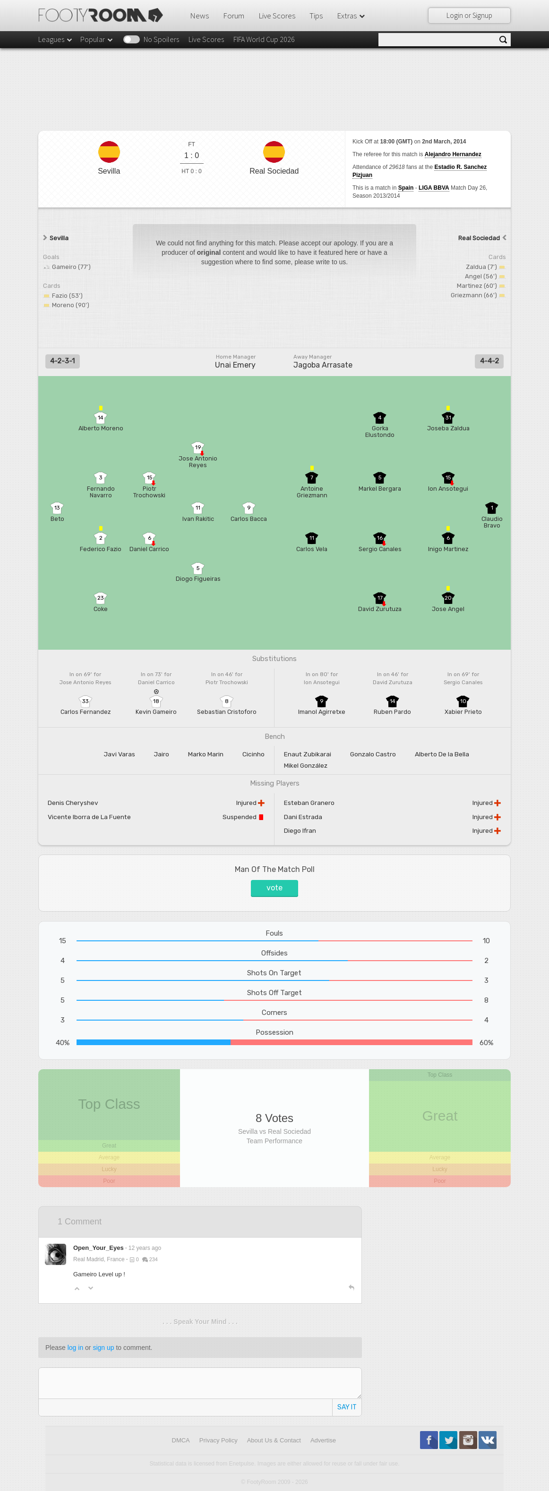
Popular (97, 39)
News (199, 15)
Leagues (55, 39)
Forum (233, 15)
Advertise (323, 1440)
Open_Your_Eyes (98, 1247)
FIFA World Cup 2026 (264, 39)
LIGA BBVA (434, 187)
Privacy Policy (218, 1440)
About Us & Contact (274, 1440)
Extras (351, 15)
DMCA (181, 1440)
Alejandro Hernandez (453, 154)
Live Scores (276, 15)
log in (75, 1347)
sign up (103, 1347)
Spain (406, 187)
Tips (316, 15)
